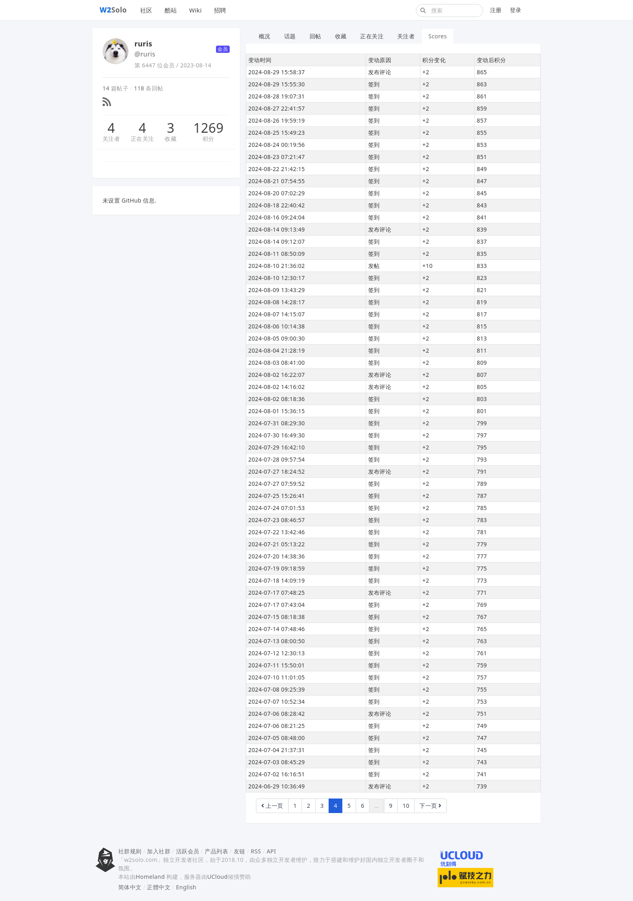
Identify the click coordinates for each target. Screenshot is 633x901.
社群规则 (130, 851)
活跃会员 (187, 851)
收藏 (170, 138)
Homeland (150, 876)
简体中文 (130, 887)
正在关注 (142, 138)
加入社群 (158, 851)
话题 (290, 36)
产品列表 (216, 851)
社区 (146, 10)
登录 (516, 10)
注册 (496, 10)
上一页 (272, 805)
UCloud (217, 876)
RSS (256, 851)
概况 (264, 36)
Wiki (195, 10)
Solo (113, 10)
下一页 (430, 805)
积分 (208, 138)
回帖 (315, 36)
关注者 (111, 138)
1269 (208, 127)
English (186, 887)
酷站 (171, 10)
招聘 (220, 10)
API (271, 851)
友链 (239, 851)
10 (405, 805)
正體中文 (158, 887)
